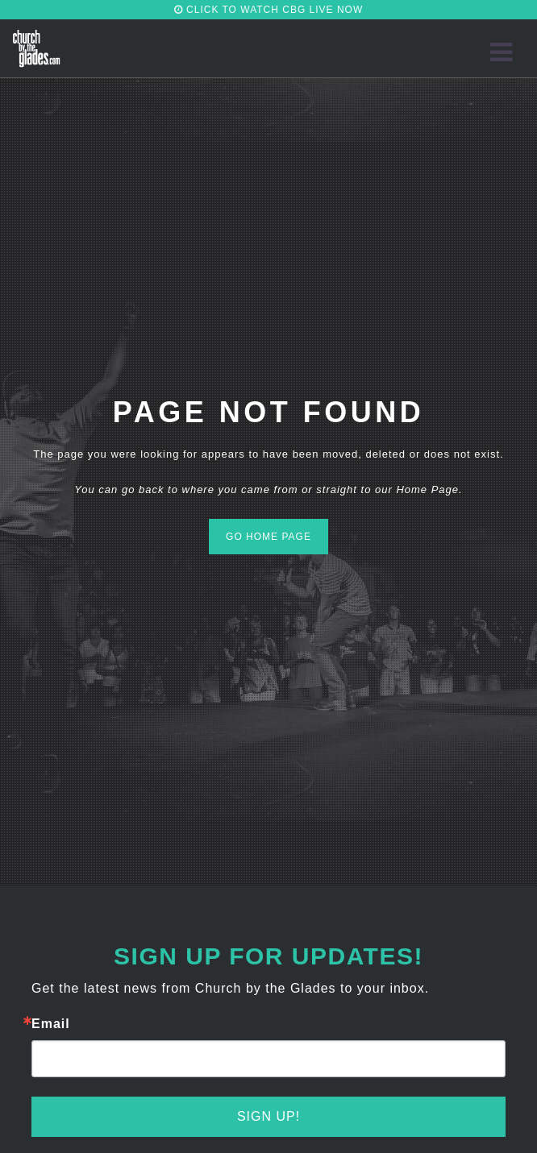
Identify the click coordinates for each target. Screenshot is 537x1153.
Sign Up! (268, 1116)
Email (50, 1024)
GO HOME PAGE (268, 536)
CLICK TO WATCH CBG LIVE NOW (269, 9)
